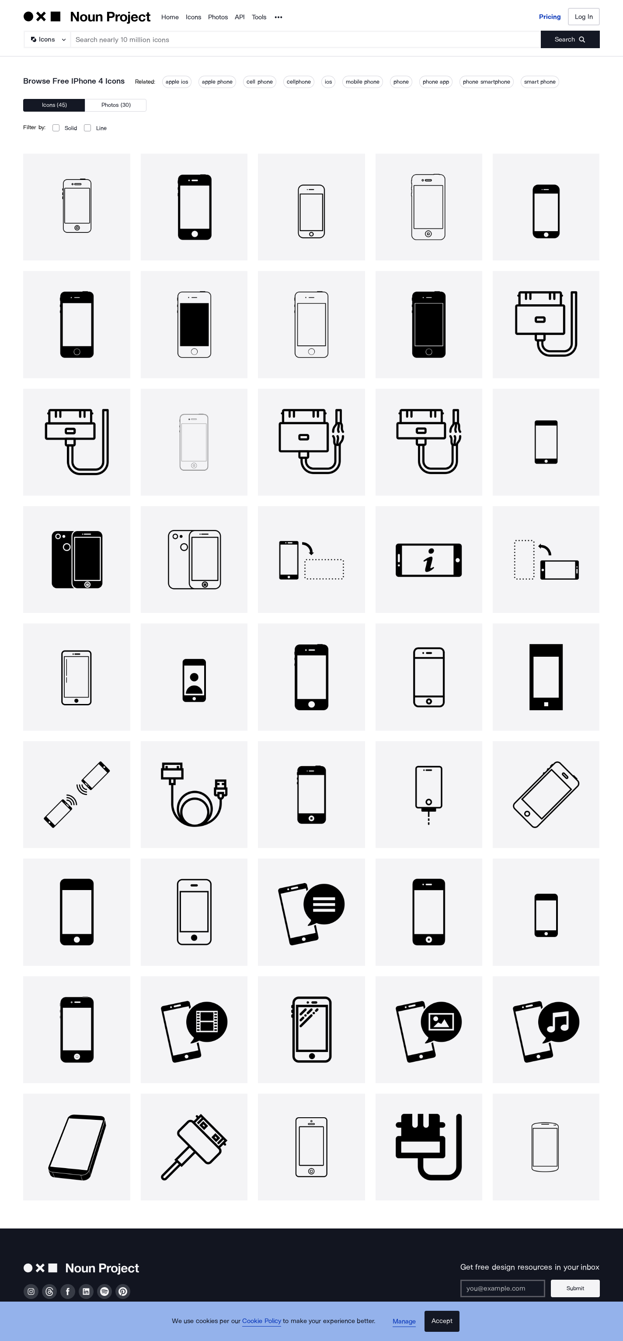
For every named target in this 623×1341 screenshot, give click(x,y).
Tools (259, 17)
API (240, 17)
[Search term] (306, 39)
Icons (193, 17)
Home (170, 17)
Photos (218, 17)
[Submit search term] (570, 39)
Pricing (550, 17)
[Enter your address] (506, 1288)
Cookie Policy (264, 1326)
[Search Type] (47, 39)
